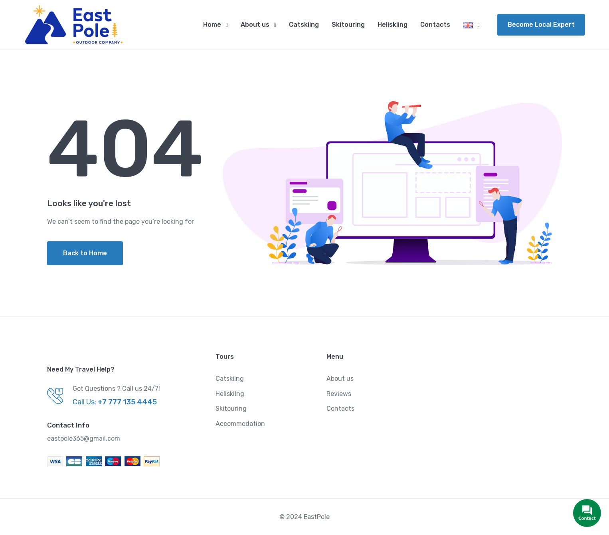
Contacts (435, 24)
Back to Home (85, 253)
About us (255, 24)
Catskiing (304, 24)
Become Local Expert (541, 24)
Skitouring (348, 24)
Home (212, 24)
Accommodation (240, 424)
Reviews (338, 394)
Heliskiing (392, 24)
